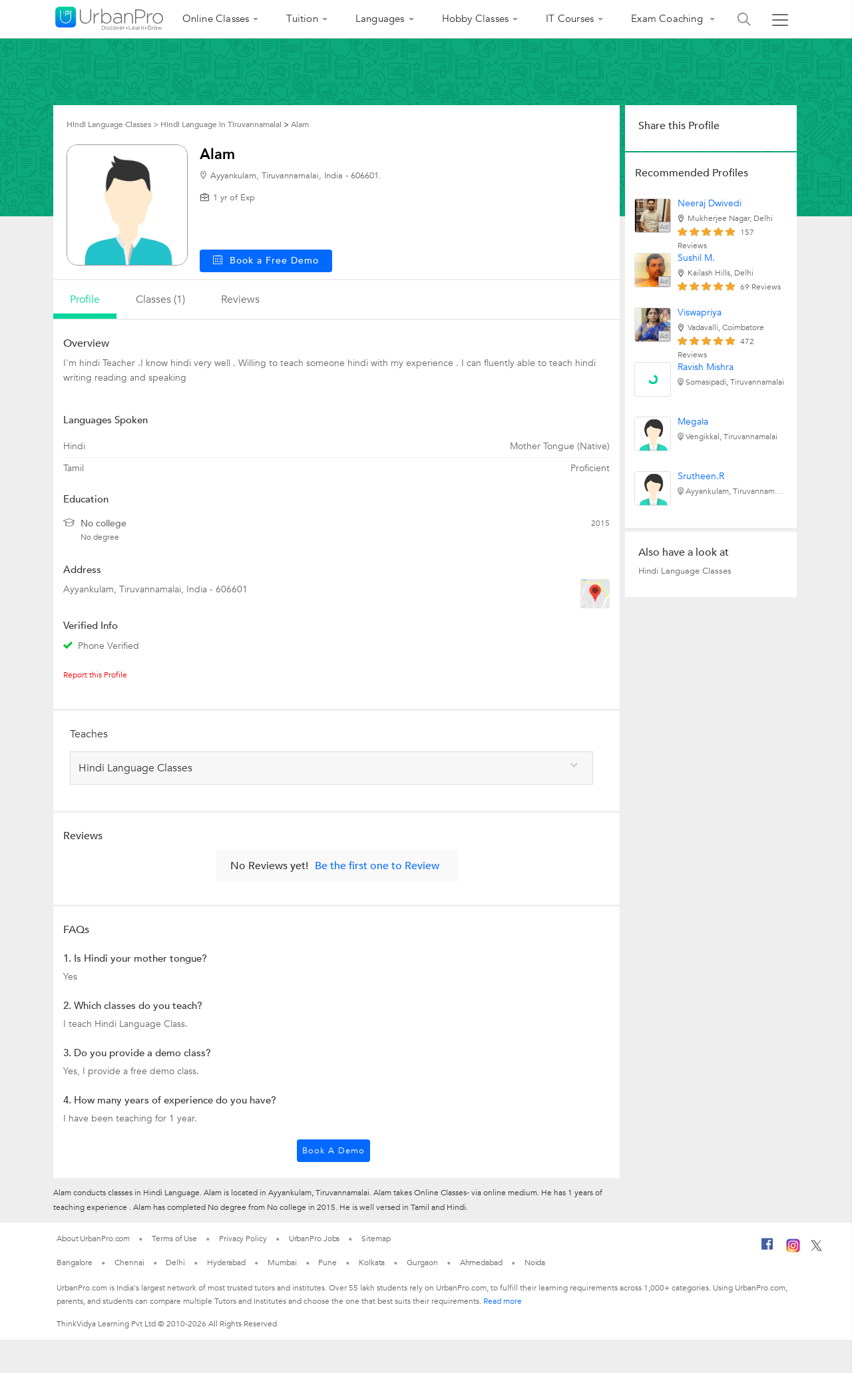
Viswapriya (700, 312)
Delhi (175, 1262)
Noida (535, 1262)
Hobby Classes (475, 18)
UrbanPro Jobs (314, 1238)
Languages (380, 18)
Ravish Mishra (706, 367)
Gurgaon (422, 1262)
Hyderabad (226, 1262)
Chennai (129, 1262)
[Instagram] (793, 1250)
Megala (693, 421)
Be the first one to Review (377, 866)
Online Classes (216, 18)
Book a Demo (333, 1151)
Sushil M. (696, 258)
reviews (240, 299)
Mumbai (282, 1262)
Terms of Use (174, 1238)
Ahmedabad (481, 1262)
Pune (327, 1262)
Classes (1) (160, 299)
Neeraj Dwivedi (710, 203)
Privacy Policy (243, 1238)
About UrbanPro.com (93, 1238)
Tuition (302, 18)
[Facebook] (767, 1249)
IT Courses (570, 18)
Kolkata (372, 1262)
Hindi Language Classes (685, 571)
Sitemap (375, 1238)
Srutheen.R (701, 476)
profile (85, 299)
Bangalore (75, 1262)
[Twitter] (816, 1248)
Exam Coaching (668, 18)
